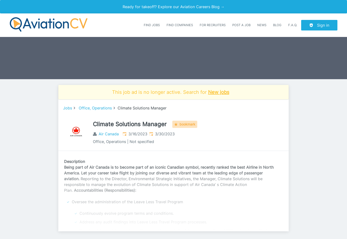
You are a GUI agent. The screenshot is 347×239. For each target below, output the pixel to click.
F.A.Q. (292, 25)
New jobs (218, 92)
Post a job (241, 25)
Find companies (180, 25)
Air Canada (109, 133)
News (261, 25)
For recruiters (213, 25)
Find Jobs (152, 25)
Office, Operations (95, 108)
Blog (277, 25)
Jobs (67, 108)
